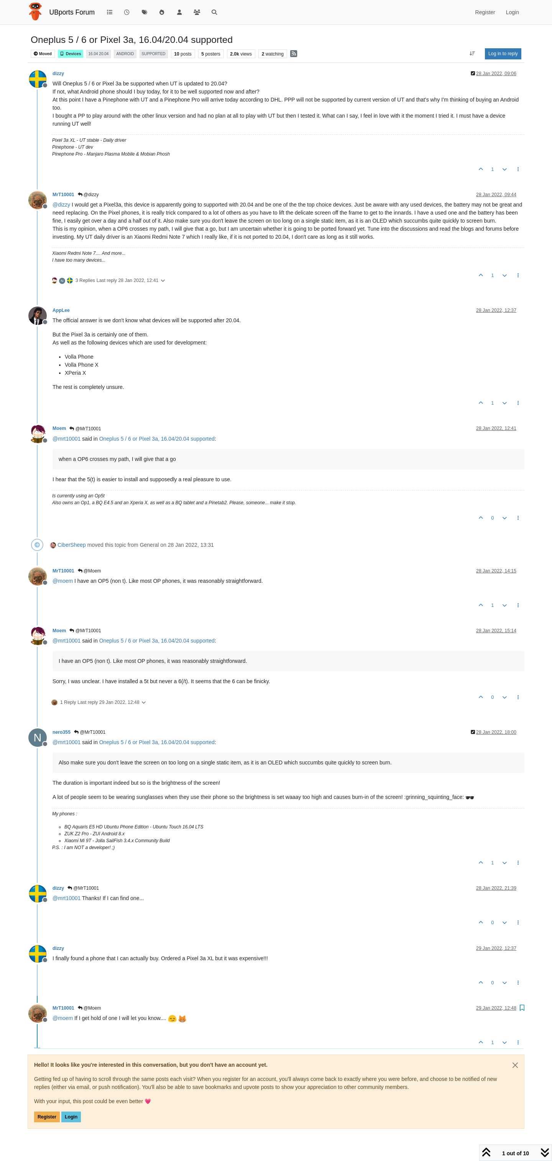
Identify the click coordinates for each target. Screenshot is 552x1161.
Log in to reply (503, 53)
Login (71, 1117)
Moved (43, 53)
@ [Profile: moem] (63, 581)
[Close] (515, 1065)
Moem (59, 428)
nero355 (62, 732)
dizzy (58, 73)
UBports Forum (72, 12)
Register (47, 1117)
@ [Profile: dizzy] (61, 205)
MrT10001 (63, 194)
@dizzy (88, 194)
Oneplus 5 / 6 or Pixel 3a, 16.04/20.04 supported (157, 439)
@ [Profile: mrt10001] (66, 439)
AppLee (61, 310)
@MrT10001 (85, 428)
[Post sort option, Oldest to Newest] (472, 53)
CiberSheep (72, 545)
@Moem (89, 571)
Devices (70, 53)
